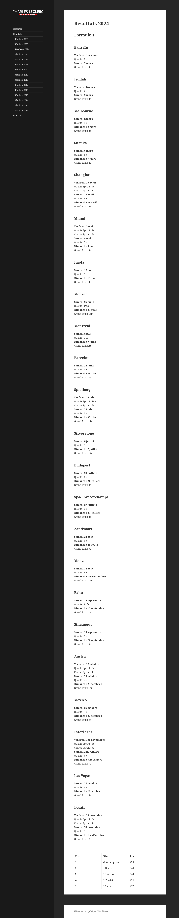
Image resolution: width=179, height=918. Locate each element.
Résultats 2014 (21, 100)
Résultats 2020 (21, 69)
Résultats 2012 (21, 110)
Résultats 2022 (21, 59)
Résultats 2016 (21, 90)
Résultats (17, 34)
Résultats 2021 (21, 64)
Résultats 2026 (21, 39)
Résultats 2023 (21, 54)
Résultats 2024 (22, 49)
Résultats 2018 (21, 79)
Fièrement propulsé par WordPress (91, 911)
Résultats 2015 (21, 95)
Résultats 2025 (21, 44)
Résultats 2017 (21, 85)
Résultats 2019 (21, 74)
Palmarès (17, 115)
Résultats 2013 (21, 105)
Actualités (17, 28)
